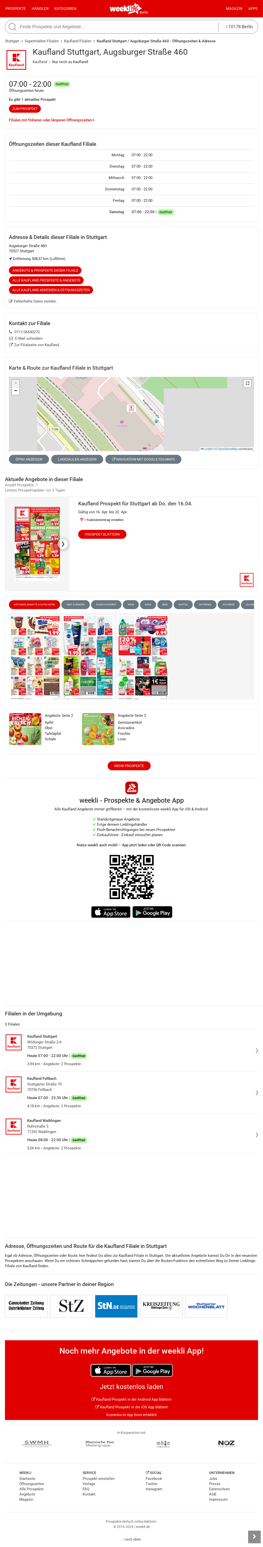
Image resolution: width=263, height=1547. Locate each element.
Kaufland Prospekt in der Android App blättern (131, 1399)
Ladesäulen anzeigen (77, 459)
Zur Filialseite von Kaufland (34, 345)
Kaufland (40, 62)
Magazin (234, 8)
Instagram (154, 1489)
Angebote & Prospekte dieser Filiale (45, 270)
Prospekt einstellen (99, 1478)
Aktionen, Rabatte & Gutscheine (34, 604)
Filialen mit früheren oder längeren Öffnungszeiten (51, 120)
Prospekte (15, 8)
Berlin (144, 12)
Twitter (151, 1484)
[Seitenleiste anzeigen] (254, 1537)
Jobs (213, 1478)
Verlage (89, 1484)
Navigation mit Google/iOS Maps (143, 459)
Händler (40, 8)
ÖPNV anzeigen (29, 459)
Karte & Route (61, 368)
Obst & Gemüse (75, 604)
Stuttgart (12, 41)
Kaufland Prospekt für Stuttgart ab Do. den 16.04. (135, 504)
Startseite (27, 1478)
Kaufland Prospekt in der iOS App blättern (131, 1407)
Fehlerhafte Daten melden (32, 301)
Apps (253, 8)
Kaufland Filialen (77, 41)
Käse (148, 604)
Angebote (27, 1494)
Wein (131, 604)
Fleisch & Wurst (106, 604)
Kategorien (65, 8)
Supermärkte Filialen (42, 41)
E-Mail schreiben (26, 338)
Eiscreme (229, 604)
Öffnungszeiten (31, 1484)
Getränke (205, 604)
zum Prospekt (25, 109)
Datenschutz (219, 1489)
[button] (247, 383)
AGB (212, 1494)
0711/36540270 (24, 332)
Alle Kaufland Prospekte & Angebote (46, 280)
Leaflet (207, 448)
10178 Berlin (239, 26)
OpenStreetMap (228, 448)
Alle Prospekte (31, 1489)
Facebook (154, 1478)
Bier (164, 604)
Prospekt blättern (102, 534)
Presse (214, 1484)
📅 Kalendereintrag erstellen (102, 520)
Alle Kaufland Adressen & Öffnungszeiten (51, 290)
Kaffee (183, 604)
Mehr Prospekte (129, 766)
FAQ (86, 1489)
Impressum (218, 1499)
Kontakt (89, 1494)
